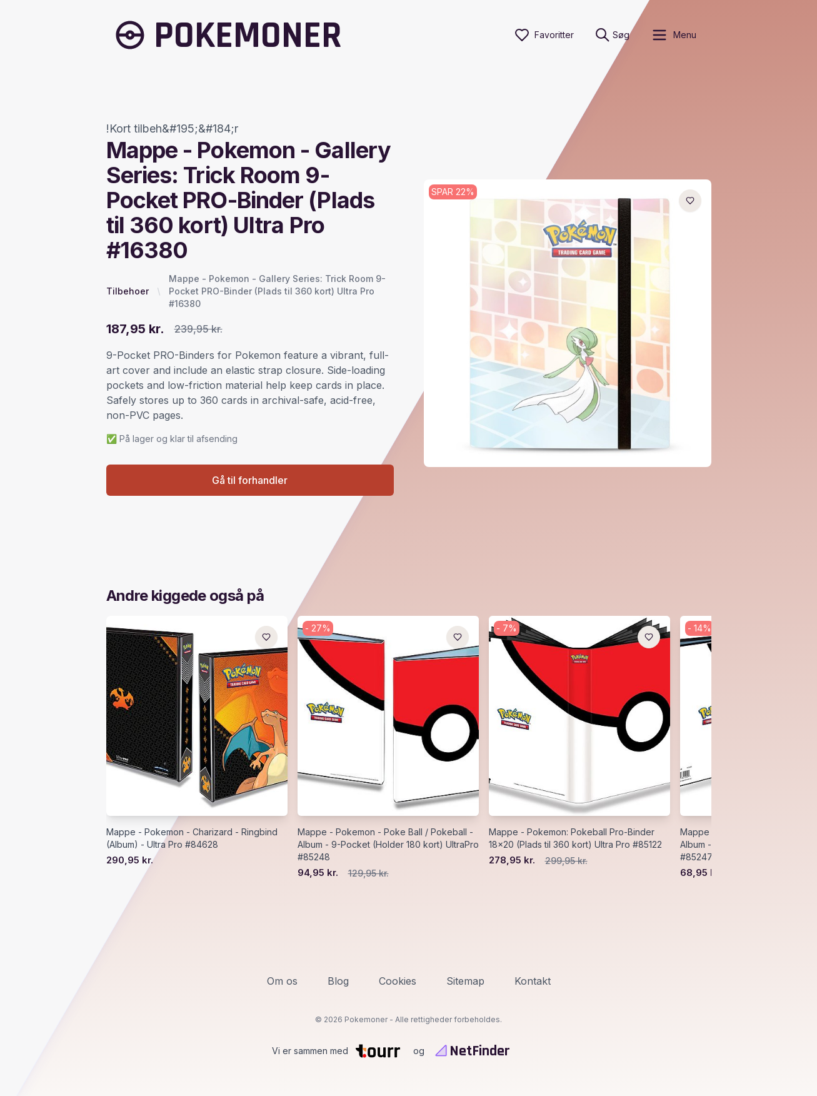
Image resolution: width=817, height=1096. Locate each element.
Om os (282, 981)
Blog (338, 981)
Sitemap (465, 981)
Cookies (397, 981)
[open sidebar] (673, 35)
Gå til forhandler (250, 481)
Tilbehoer (127, 291)
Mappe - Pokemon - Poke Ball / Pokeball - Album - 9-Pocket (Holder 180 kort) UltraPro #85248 (388, 845)
